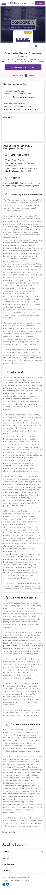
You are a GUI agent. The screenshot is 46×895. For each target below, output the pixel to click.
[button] (3, 3)
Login (31, 3)
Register (40, 3)
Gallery (31, 75)
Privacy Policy (7, 880)
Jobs (23, 75)
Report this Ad (8, 832)
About (15, 75)
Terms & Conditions (22, 880)
